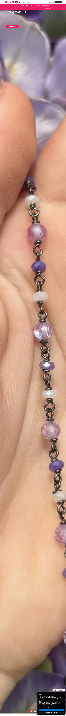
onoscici (29, 2)
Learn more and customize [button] (51, 712)
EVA (18, 5)
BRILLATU (43, 5)
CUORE (22, 5)
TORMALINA (32, 5)
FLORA (38, 5)
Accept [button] (51, 710)
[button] (63, 694)
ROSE (48, 5)
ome (20, 2)
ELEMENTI (47, 8)
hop (24, 2)
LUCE (27, 5)
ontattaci (36, 2)
